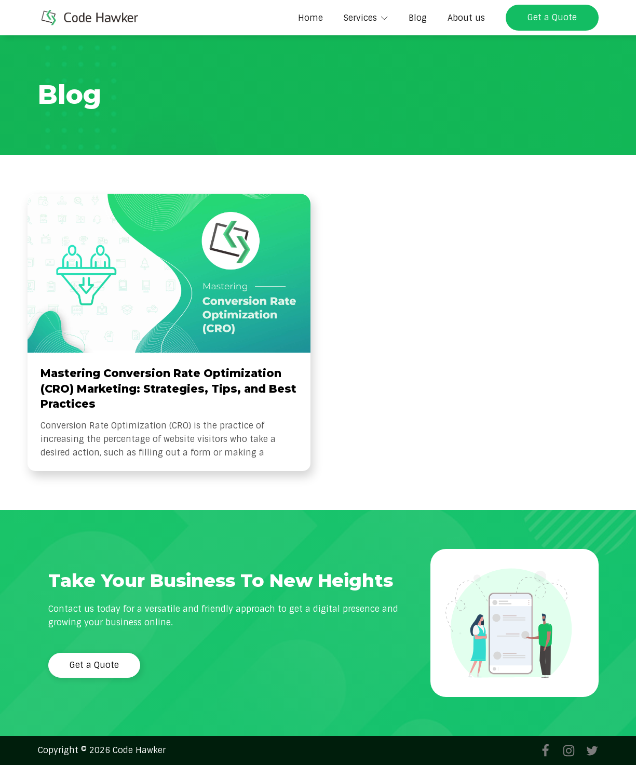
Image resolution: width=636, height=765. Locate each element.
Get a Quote (552, 17)
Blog (418, 17)
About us (466, 17)
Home (310, 17)
